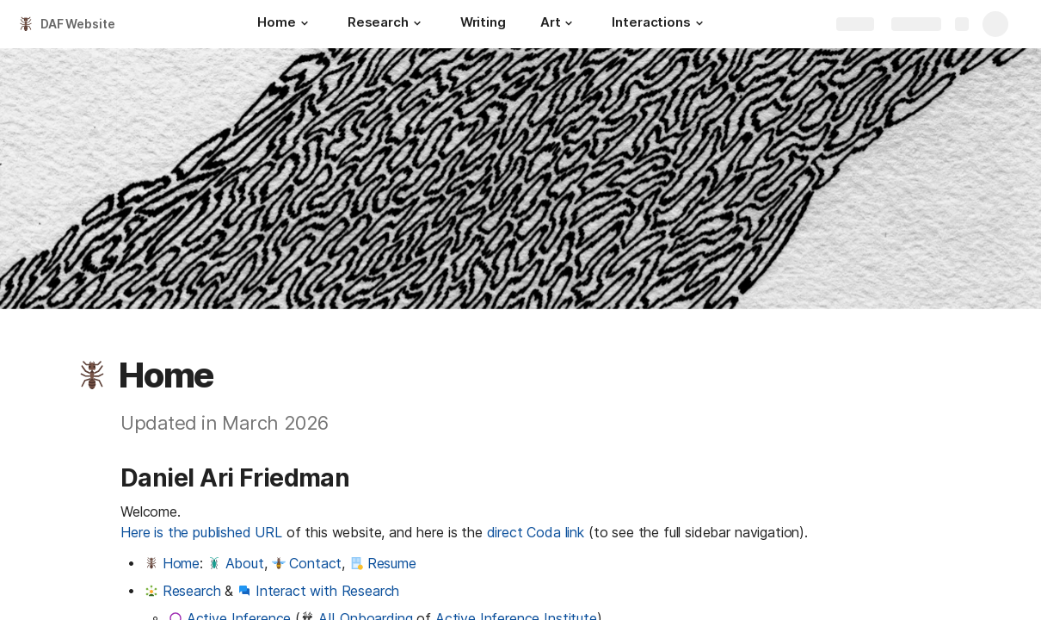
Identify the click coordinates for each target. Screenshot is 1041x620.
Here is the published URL (201, 532)
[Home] (285, 24)
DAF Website (77, 23)
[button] (304, 23)
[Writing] (483, 24)
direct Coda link (535, 532)
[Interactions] (659, 24)
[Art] (559, 24)
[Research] (386, 24)
